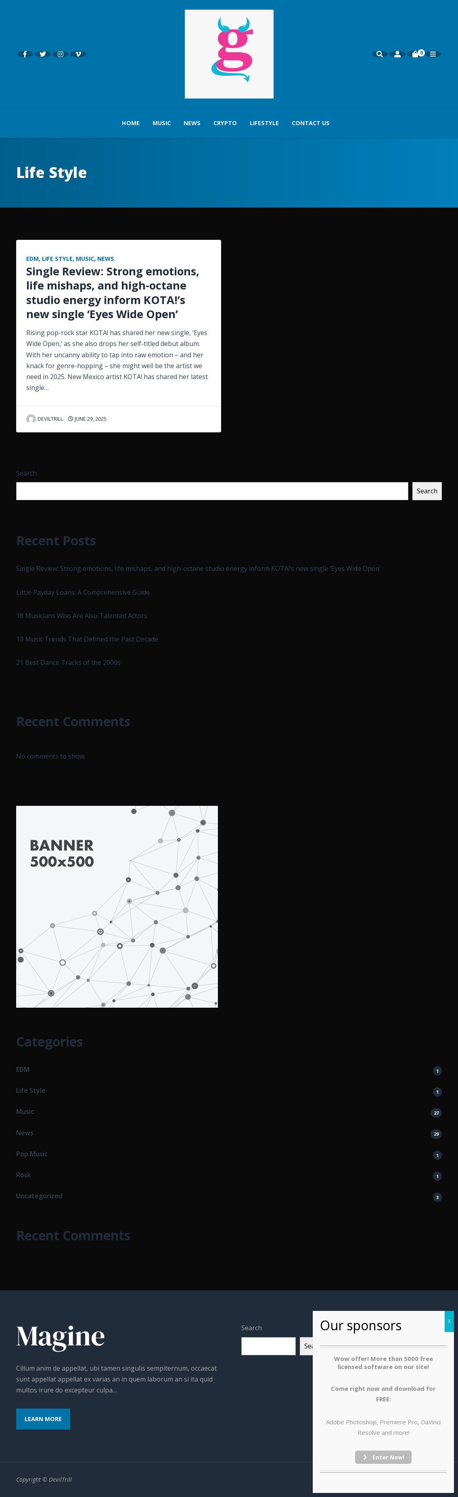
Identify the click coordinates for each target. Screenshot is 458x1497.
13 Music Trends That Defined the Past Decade (87, 639)
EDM (32, 258)
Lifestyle (264, 123)
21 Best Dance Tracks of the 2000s (68, 662)
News (192, 123)
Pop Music (32, 1153)
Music (162, 123)
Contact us (311, 123)
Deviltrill (44, 418)
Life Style (57, 258)
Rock (23, 1174)
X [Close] (449, 1321)
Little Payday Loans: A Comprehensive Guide (83, 592)
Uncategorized (39, 1195)
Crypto (225, 123)
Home (131, 123)
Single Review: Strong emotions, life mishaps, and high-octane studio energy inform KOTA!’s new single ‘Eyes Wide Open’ (112, 292)
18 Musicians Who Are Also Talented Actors (81, 615)
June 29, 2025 (87, 418)
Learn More (43, 1419)
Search (26, 473)
